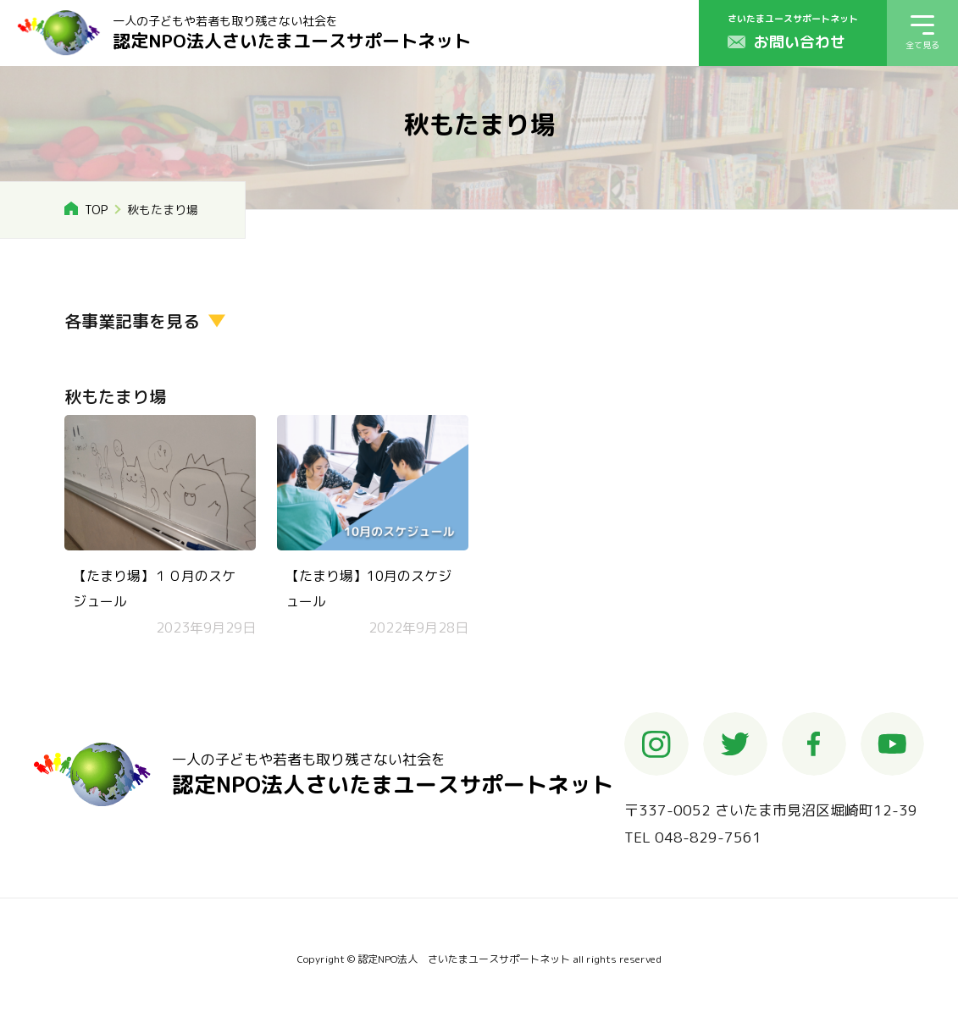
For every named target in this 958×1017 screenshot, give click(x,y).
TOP (96, 210)
